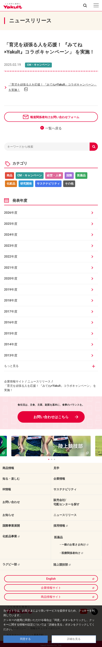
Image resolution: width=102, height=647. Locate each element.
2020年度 (10, 278)
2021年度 (10, 267)
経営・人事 (54, 175)
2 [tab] (52, 459)
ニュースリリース (39, 381)
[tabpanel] (51, 446)
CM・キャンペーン (29, 175)
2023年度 (10, 246)
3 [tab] (54, 459)
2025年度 (10, 224)
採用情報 (59, 525)
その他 (69, 183)
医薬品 (81, 175)
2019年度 (10, 289)
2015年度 (10, 333)
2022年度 (10, 256)
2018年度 (10, 300)
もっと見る (11, 365)
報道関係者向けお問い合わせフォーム (54, 117)
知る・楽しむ (11, 478)
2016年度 (10, 322)
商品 (9, 175)
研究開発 (26, 183)
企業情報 (59, 478)
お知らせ (8, 515)
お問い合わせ (11, 502)
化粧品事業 (9, 536)
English (51, 578)
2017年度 (10, 311)
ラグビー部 (9, 564)
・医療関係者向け (69, 553)
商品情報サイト (51, 596)
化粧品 (11, 183)
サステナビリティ (48, 183)
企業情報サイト (14, 381)
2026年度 (10, 213)
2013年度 (10, 355)
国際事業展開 (11, 525)
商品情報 (8, 468)
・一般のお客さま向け (72, 544)
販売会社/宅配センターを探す (66, 502)
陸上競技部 (60, 564)
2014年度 (10, 344)
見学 (56, 468)
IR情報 (6, 489)
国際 (69, 175)
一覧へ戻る (53, 128)
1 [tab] (49, 459)
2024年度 (10, 234)
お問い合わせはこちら (51, 417)
